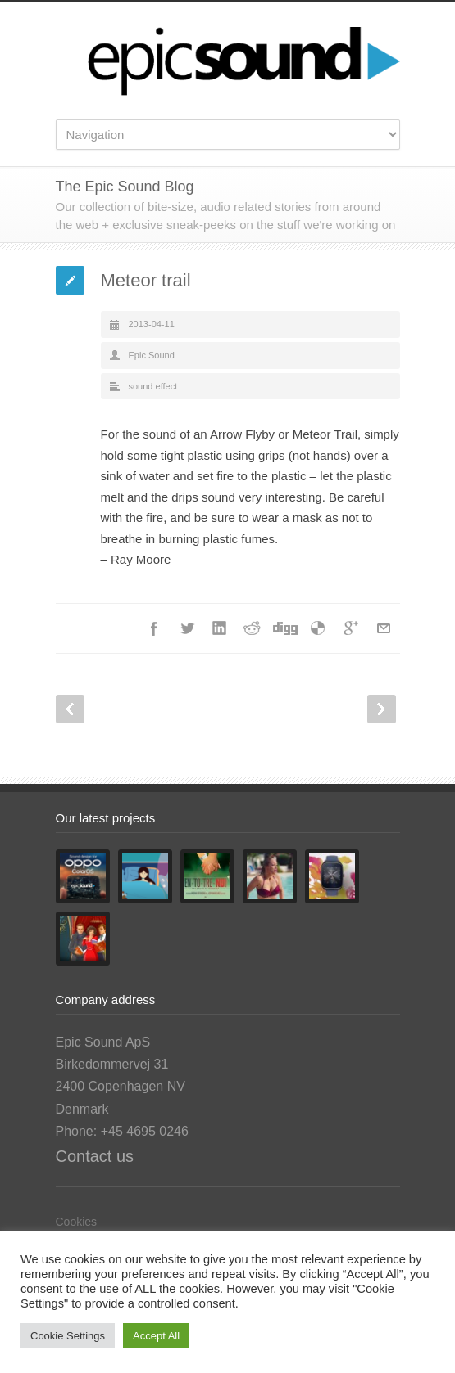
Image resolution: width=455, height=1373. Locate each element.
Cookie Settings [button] (67, 1336)
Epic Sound (152, 355)
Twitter (187, 628)
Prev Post (70, 709)
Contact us (95, 1156)
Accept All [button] (156, 1336)
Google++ (350, 628)
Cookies (77, 1221)
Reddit (252, 628)
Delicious (318, 628)
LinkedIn (219, 628)
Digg (285, 628)
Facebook (154, 628)
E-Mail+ (383, 628)
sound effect (153, 386)
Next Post (381, 709)
